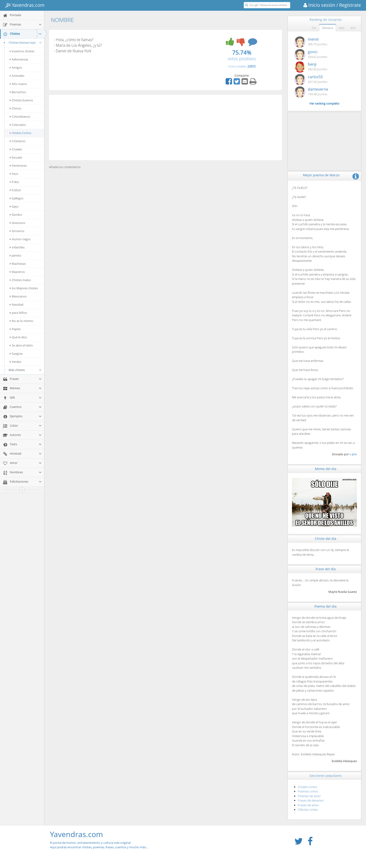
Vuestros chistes (22, 51)
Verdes (15, 362)
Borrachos (18, 92)
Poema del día (325, 606)
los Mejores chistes (24, 288)
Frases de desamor (311, 800)
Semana (327, 28)
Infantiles (17, 247)
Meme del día (325, 469)
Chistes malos (20, 280)
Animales (17, 76)
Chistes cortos (307, 787)
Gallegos (16, 198)
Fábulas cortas (308, 809)
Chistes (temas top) (22, 42)
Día (314, 28)
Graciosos (17, 223)
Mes (342, 28)
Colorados (18, 125)
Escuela (16, 157)
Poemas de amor (309, 796)
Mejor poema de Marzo (321, 175)
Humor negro (20, 239)
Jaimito (15, 255)
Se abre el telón (21, 345)
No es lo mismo (21, 321)
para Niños (18, 313)
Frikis (14, 182)
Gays (14, 206)
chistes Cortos (20, 133)
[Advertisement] (165, 127)
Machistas (18, 264)
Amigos (16, 67)
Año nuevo (18, 84)
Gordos (16, 214)
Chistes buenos (21, 100)
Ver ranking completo (324, 103)
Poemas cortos (308, 791)
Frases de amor (308, 805)
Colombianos (20, 116)
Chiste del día (325, 538)
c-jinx (353, 454)
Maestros (17, 272)
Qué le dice (18, 337)
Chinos (15, 108)
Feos (14, 174)
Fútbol (15, 190)
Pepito (15, 329)
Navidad (16, 304)
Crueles (16, 149)
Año (353, 28)
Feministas (18, 165)
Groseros (17, 231)
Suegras (16, 353)
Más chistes (25, 370)
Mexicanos (18, 296)
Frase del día (326, 569)
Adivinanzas (19, 59)
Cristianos (17, 141)
